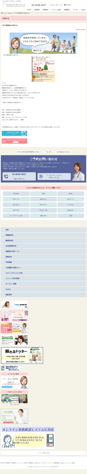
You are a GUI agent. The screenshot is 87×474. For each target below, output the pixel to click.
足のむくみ (16, 199)
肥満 (70, 216)
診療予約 (68, 5)
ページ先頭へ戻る (43, 454)
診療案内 (67, 9)
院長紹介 (37, 9)
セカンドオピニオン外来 (14, 274)
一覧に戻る (48, 152)
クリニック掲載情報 (53, 464)
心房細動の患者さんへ (13, 268)
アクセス (60, 5)
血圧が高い (16, 210)
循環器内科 (9, 235)
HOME (29, 9)
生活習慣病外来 (11, 246)
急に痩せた (16, 204)
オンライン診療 (11, 285)
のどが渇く (70, 204)
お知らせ (37, 464)
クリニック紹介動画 (12, 279)
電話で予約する (19, 176)
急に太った (70, 199)
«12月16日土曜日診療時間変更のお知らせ (28, 152)
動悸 (43, 193)
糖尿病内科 (9, 241)
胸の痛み (16, 193)
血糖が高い (70, 210)
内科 (7, 230)
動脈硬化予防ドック (12, 252)
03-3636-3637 (39, 5)
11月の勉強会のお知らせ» (63, 152)
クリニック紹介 (56, 9)
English (52, 5)
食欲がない (43, 199)
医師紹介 (46, 9)
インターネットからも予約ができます (54, 176)
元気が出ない (43, 204)
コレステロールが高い (16, 216)
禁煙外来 (9, 257)
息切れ (71, 193)
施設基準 (9, 296)
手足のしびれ (43, 210)
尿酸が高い (43, 216)
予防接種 (9, 263)
